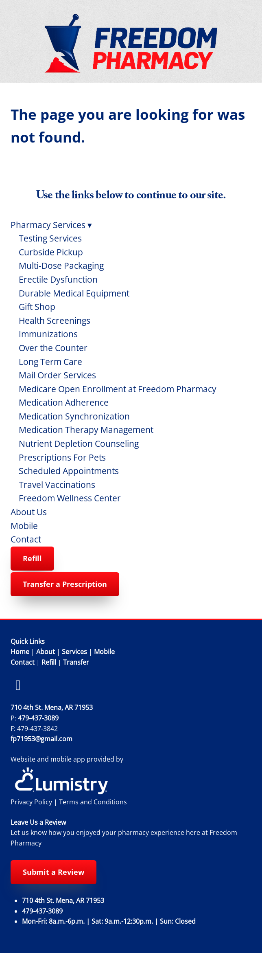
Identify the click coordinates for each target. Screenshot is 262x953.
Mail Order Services (57, 375)
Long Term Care (50, 362)
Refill (32, 558)
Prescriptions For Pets (62, 457)
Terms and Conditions (93, 801)
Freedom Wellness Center (70, 498)
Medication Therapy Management (86, 430)
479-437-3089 (38, 718)
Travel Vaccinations (57, 485)
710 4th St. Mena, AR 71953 (52, 707)
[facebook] (18, 685)
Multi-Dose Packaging (61, 265)
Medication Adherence (64, 402)
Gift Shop (37, 307)
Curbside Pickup (51, 252)
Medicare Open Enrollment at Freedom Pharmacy (117, 389)
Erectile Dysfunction (58, 279)
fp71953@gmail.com (41, 738)
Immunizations (48, 334)
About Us (29, 512)
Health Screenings (54, 320)
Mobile (24, 526)
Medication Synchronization (74, 416)
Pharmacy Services (51, 225)
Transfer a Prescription (65, 584)
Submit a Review (53, 872)
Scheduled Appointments (69, 471)
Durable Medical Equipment (74, 293)
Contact (26, 539)
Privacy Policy (31, 801)
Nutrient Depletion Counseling (79, 443)
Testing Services (50, 238)
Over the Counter (53, 348)
